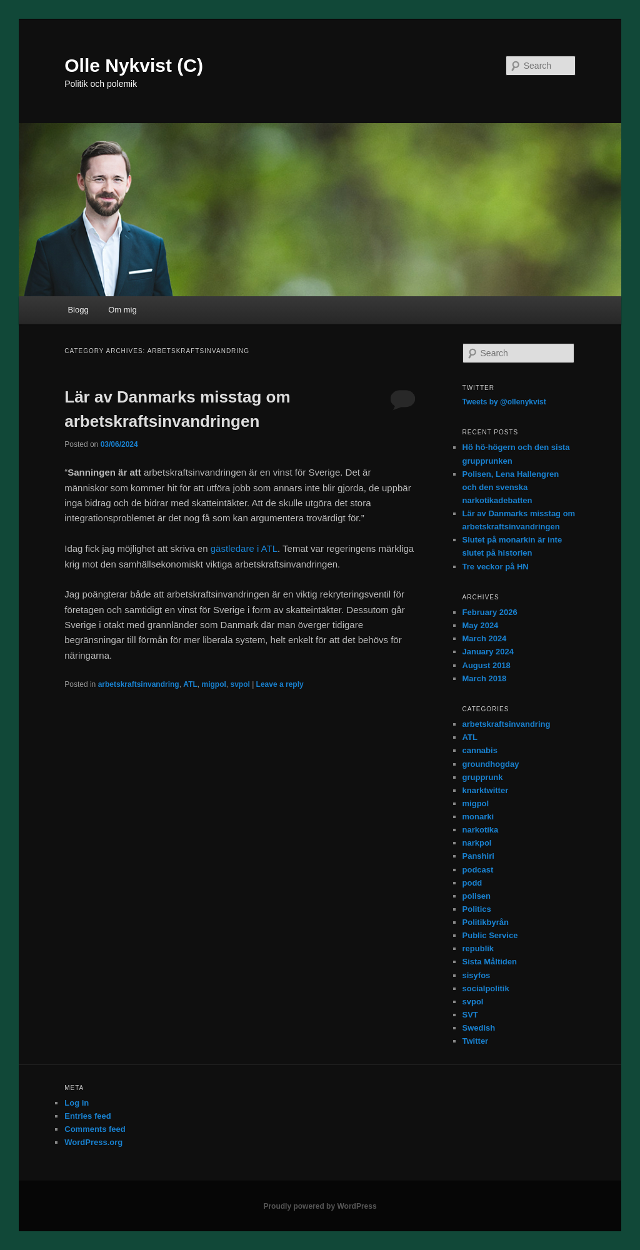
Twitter (475, 1041)
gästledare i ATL (244, 548)
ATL (190, 684)
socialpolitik (485, 988)
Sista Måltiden (489, 961)
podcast (478, 869)
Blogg (78, 309)
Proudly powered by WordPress (319, 1206)
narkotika (480, 829)
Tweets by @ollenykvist (504, 402)
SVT (470, 1014)
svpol (239, 684)
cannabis (480, 750)
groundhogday (490, 764)
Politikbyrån (485, 922)
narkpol (477, 843)
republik (478, 948)
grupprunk (482, 777)
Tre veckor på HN (495, 566)
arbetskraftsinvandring (138, 684)
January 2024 (488, 651)
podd (472, 883)
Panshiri (478, 856)
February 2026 (490, 612)
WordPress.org (93, 1142)
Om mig (122, 309)
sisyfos (476, 975)
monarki (478, 816)
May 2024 (480, 625)
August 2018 (486, 665)
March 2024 (484, 638)
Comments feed (95, 1129)
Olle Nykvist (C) (133, 65)
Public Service (490, 935)
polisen (476, 896)
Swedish (479, 1027)
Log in (76, 1103)
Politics (476, 909)
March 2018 (484, 678)
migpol (213, 684)
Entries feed (87, 1116)
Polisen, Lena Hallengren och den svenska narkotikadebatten (510, 487)
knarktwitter (485, 790)
